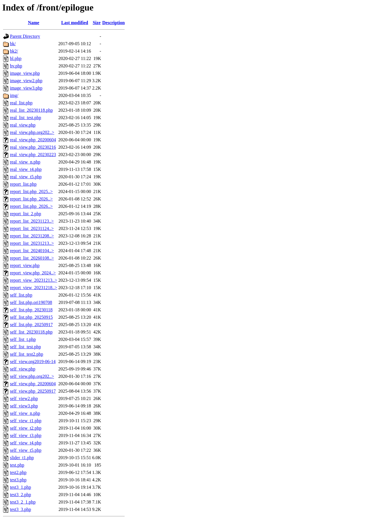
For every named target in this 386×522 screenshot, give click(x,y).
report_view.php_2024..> (33, 272)
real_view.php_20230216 (33, 147)
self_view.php (22, 368)
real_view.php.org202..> (32, 132)
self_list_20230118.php (31, 332)
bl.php (15, 58)
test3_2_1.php (23, 502)
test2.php (18, 472)
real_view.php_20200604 (33, 139)
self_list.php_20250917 (31, 324)
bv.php (16, 65)
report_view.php (24, 265)
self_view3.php (24, 405)
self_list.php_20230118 (31, 309)
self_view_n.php (25, 413)
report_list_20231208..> (32, 235)
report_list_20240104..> (32, 250)
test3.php (18, 479)
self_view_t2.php (25, 428)
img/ (14, 95)
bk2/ (14, 51)
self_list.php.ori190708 (31, 302)
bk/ (13, 43)
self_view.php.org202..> (32, 376)
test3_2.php (20, 494)
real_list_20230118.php (31, 110)
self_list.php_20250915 (31, 317)
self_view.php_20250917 (33, 391)
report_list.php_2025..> (31, 191)
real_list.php (21, 102)
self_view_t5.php (25, 450)
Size (97, 22)
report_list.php (23, 184)
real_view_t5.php (26, 176)
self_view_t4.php (25, 442)
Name (33, 22)
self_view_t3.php (25, 435)
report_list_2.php (25, 213)
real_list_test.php (25, 117)
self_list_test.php (25, 346)
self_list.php (21, 295)
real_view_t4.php (26, 169)
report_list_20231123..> (32, 221)
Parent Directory (25, 36)
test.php (17, 465)
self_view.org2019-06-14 (33, 361)
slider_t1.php (22, 457)
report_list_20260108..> (32, 258)
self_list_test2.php (26, 354)
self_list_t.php (23, 339)
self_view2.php (24, 398)
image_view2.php (26, 80)
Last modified (74, 22)
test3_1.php (20, 487)
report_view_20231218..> (33, 287)
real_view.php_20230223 (33, 154)
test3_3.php (20, 509)
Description (113, 22)
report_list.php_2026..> (31, 198)
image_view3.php (26, 88)
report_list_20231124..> (32, 228)
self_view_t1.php (25, 420)
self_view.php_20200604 (33, 383)
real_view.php (23, 125)
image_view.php (25, 73)
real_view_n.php (25, 162)
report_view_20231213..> (33, 280)
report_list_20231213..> (32, 243)
